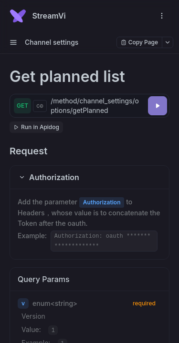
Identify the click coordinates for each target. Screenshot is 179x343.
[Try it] (157, 105)
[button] (89, 177)
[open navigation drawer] (161, 15)
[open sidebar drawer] (13, 42)
